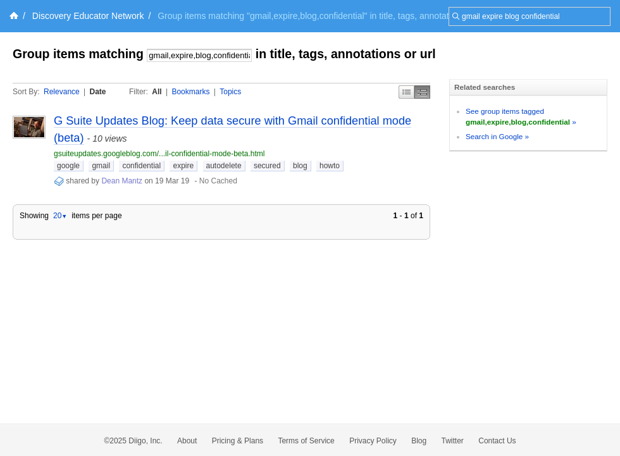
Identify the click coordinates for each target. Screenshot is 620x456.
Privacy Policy (373, 440)
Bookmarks (190, 91)
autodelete (224, 165)
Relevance (62, 91)
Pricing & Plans (237, 440)
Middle (422, 92)
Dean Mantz (121, 180)
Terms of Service (306, 440)
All (156, 91)
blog (300, 165)
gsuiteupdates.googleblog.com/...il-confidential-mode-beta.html (159, 153)
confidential (141, 165)
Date (98, 91)
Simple (406, 92)
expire (183, 165)
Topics (230, 91)
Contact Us (497, 440)
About (187, 440)
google (68, 165)
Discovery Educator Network (88, 16)
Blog (418, 440)
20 (60, 215)
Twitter (453, 440)
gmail (101, 165)
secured (267, 165)
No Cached (218, 180)
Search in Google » (497, 136)
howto (329, 165)
